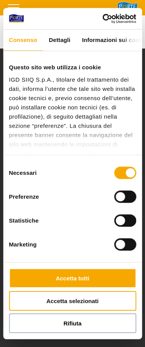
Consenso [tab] (23, 40)
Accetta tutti (72, 278)
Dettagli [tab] (59, 40)
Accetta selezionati (72, 300)
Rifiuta (72, 323)
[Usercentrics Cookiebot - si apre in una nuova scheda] (103, 18)
